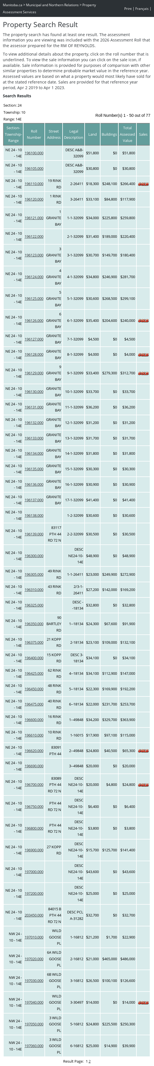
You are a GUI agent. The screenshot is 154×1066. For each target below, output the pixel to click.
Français (142, 8)
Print (128, 8)
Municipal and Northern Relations (52, 5)
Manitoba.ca (12, 5)
